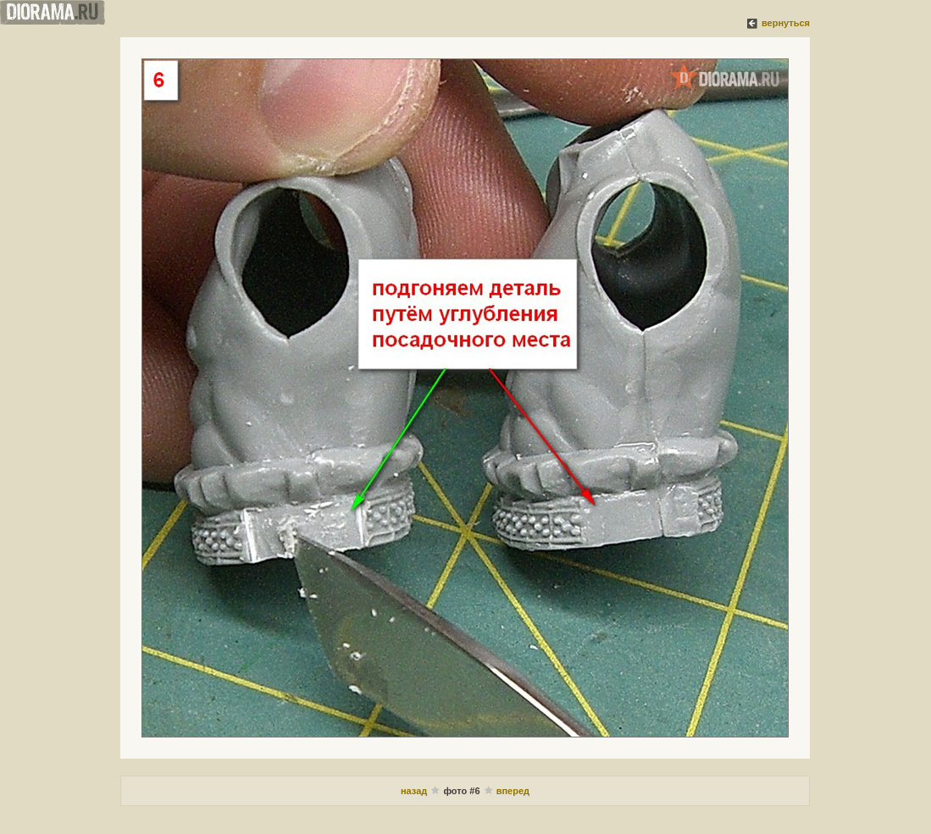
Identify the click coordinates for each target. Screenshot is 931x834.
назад (414, 791)
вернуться (786, 23)
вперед (512, 791)
